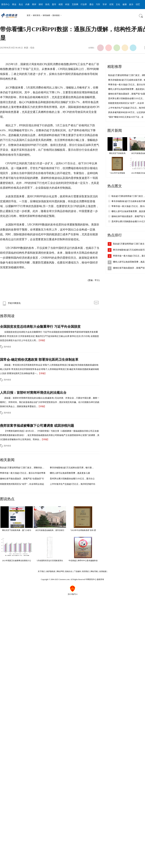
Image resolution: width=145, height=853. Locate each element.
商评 (34, 4)
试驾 (111, 4)
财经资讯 (36, 15)
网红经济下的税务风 (117, 153)
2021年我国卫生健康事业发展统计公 (16, 561)
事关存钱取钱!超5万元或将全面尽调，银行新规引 (73, 468)
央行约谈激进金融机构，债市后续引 (49, 530)
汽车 (98, 4)
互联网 (75, 4)
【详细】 (42, 340)
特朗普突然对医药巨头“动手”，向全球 (126, 103)
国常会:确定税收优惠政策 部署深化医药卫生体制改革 (39, 359)
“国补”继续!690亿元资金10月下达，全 (125, 117)
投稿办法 (68, 571)
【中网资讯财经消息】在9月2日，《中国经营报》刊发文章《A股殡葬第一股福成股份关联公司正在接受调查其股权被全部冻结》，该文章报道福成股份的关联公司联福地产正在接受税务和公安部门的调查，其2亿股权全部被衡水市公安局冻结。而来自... (49, 435)
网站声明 (60, 571)
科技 (67, 4)
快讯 (47, 4)
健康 (124, 4)
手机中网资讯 (11, 303)
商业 (14, 4)
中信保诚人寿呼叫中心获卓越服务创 (83, 561)
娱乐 (131, 4)
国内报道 (56, 15)
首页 (28, 15)
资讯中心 (5, 4)
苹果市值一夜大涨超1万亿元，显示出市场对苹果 (22, 473)
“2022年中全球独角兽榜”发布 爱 (83, 530)
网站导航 (94, 571)
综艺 (138, 4)
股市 (54, 4)
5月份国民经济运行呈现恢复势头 (50, 561)
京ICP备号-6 (72, 594)
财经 (41, 4)
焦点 (21, 4)
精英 (61, 4)
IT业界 (84, 4)
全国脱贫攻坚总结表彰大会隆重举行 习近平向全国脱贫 (40, 326)
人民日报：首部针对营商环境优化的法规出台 (33, 392)
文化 (118, 4)
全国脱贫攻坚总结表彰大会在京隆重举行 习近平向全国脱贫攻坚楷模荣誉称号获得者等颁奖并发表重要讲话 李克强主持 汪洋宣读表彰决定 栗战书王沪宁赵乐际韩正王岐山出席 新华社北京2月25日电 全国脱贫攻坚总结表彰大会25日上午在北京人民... (49, 336)
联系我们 (85, 571)
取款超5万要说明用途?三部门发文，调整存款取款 (23, 468)
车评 (105, 4)
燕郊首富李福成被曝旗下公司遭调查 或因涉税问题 (37, 425)
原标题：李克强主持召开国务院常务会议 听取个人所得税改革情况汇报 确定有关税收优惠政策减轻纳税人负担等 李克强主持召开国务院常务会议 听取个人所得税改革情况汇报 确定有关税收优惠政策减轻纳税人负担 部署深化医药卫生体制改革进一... (49, 369)
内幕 (27, 4)
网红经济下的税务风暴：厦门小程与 (16, 530)
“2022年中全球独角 (117, 173)
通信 (91, 4)
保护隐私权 (50, 571)
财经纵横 (46, 15)
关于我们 (41, 571)
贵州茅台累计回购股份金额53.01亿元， (126, 98)
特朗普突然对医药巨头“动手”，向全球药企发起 (22, 484)
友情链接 (102, 571)
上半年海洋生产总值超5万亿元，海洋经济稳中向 (72, 484)
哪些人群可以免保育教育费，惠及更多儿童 (70, 473)
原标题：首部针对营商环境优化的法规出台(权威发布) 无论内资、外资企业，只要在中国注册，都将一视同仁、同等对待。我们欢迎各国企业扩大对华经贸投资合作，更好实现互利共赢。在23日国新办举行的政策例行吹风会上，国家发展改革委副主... (49, 402)
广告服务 (77, 571)
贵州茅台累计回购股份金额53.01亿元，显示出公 (72, 479)
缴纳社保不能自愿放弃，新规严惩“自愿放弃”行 (22, 479)
